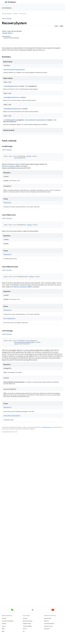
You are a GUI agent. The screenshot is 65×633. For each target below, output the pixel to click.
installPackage (8, 86)
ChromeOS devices (49, 623)
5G (24, 631)
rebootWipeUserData (10, 108)
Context (16, 86)
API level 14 (9, 218)
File (26, 86)
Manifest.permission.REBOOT (11, 166)
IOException (7, 202)
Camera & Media (27, 626)
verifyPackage (8, 120)
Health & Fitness (27, 623)
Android (4, 618)
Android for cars (48, 626)
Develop (15, 13)
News (3, 628)
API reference (7, 8)
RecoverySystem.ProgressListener (14, 69)
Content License (47, 427)
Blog (3, 631)
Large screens (47, 618)
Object (10, 33)
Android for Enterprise (7, 621)
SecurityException (9, 318)
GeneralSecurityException (12, 415)
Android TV (47, 628)
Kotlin (56, 26)
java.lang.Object (6, 36)
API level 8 (9, 18)
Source (4, 626)
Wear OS (46, 621)
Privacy (25, 628)
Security (4, 623)
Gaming (25, 618)
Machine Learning (27, 621)
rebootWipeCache (9, 97)
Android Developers (6, 13)
